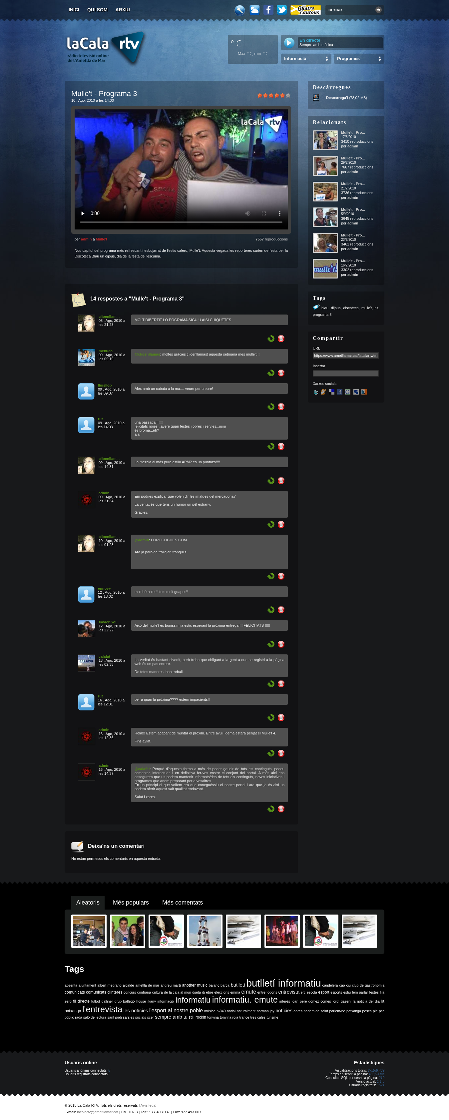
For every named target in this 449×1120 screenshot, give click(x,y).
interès (284, 1001)
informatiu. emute (245, 999)
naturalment (246, 1011)
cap (342, 985)
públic (69, 1017)
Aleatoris (88, 902)
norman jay (265, 1011)
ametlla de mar (147, 985)
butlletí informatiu (283, 983)
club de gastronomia (368, 985)
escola (312, 992)
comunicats (75, 992)
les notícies (136, 1010)
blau (324, 308)
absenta (71, 985)
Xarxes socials (324, 384)
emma (235, 992)
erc (303, 992)
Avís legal (149, 1105)
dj (203, 992)
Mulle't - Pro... (353, 132)
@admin (142, 540)
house (141, 1001)
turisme (272, 1017)
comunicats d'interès (104, 992)
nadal (231, 1011)
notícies (283, 1010)
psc (381, 1011)
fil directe (81, 1001)
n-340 (221, 1011)
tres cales (257, 1017)
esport (323, 992)
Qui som (97, 9)
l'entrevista (102, 1009)
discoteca (350, 308)
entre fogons (267, 992)
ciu (348, 985)
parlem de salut (316, 1011)
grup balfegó (125, 1001)
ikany (152, 1001)
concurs (130, 992)
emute (248, 992)
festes (373, 992)
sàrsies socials (134, 1017)
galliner (107, 1001)
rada (78, 1017)
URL (316, 348)
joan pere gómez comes (311, 1001)
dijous (336, 308)
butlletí (238, 985)
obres (297, 1011)
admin (86, 239)
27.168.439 (376, 1070)
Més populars (131, 902)
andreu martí (171, 985)
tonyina (213, 1017)
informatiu (193, 999)
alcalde (128, 985)
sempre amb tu (171, 1017)
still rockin (197, 1017)
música (210, 1011)
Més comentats (182, 902)
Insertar (319, 366)
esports (336, 992)
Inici (74, 9)
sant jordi (115, 1017)
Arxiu (123, 9)
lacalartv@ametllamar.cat (97, 1112)
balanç (214, 985)
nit (376, 308)
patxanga (353, 1011)
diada (196, 992)
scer (150, 1017)
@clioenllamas (147, 354)
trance (244, 1017)
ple (375, 1011)
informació (166, 1001)
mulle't (366, 308)
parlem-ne (337, 1011)
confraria (144, 992)
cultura (157, 992)
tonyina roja (229, 1017)
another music (195, 985)
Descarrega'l (337, 98)
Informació (295, 58)
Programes (348, 58)
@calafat (142, 769)
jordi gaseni (341, 1001)
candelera (330, 985)
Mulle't (101, 239)
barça (225, 985)
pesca (367, 1011)
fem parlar (360, 992)
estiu (347, 992)
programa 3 (322, 315)
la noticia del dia (366, 1001)
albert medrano (110, 985)
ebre (209, 992)
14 (93, 299)
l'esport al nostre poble (176, 1010)
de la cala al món (177, 992)
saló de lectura (94, 1017)
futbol (95, 1001)
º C (236, 43)
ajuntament (87, 985)
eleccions (221, 992)
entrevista (289, 992)
